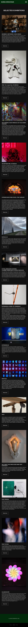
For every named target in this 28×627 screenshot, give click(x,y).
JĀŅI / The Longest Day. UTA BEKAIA (10, 85)
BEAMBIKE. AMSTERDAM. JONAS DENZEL (11, 34)
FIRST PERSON (5, 499)
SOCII (3, 414)
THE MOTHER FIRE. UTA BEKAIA (9, 163)
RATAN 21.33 (5, 237)
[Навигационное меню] (26, 2)
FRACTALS (4, 378)
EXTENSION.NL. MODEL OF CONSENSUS (11, 306)
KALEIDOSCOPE (5, 592)
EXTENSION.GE (5, 345)
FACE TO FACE (5, 544)
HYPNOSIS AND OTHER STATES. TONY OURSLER (13, 197)
